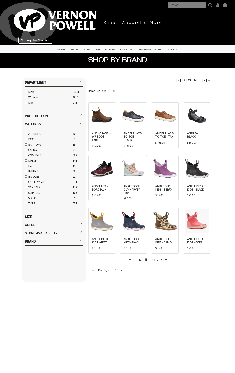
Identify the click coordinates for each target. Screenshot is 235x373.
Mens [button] (87, 49)
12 (183, 80)
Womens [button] (75, 49)
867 (75, 134)
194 (75, 144)
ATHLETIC (34, 134)
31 (74, 198)
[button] (210, 5)
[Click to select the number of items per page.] (117, 270)
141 (75, 160)
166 (75, 193)
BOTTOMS (35, 144)
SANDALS (34, 187)
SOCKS (32, 198)
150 (75, 166)
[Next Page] (204, 80)
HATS (31, 166)
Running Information (150, 49)
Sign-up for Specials (35, 40)
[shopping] (225, 5)
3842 (76, 97)
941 (75, 103)
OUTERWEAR (36, 182)
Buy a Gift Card (127, 49)
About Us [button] (110, 49)
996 (75, 139)
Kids (30, 103)
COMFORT (34, 155)
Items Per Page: (97, 91)
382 (75, 155)
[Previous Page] (178, 80)
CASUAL (33, 150)
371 (75, 182)
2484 (76, 92)
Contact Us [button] (172, 49)
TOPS (31, 203)
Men (31, 92)
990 (75, 150)
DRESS (32, 160)
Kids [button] (97, 49)
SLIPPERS (34, 193)
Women (33, 97)
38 (74, 171)
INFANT (33, 171)
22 (74, 176)
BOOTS (32, 139)
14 (195, 80)
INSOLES (33, 176)
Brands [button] (60, 49)
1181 (76, 187)
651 (75, 203)
